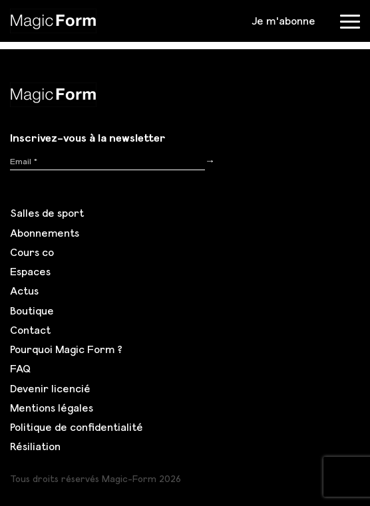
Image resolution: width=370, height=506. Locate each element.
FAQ (20, 368)
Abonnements (44, 233)
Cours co (32, 252)
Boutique (32, 310)
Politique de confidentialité (76, 427)
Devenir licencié (50, 388)
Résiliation (35, 446)
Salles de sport (47, 213)
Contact (30, 330)
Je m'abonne (283, 21)
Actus (24, 291)
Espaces (30, 271)
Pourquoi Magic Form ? (66, 349)
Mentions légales (51, 408)
